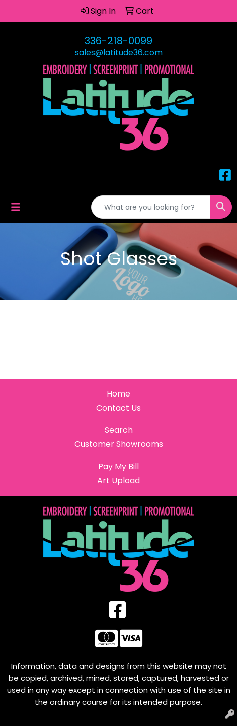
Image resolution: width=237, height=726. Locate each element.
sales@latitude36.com (119, 52)
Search (119, 430)
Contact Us (118, 408)
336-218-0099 (118, 41)
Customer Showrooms (118, 444)
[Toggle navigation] (15, 207)
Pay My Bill (118, 466)
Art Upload (118, 480)
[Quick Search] (151, 207)
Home (118, 394)
